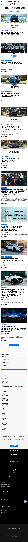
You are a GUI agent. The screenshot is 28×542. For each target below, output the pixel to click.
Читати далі (4, 71)
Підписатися (14, 445)
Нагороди (4, 365)
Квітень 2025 (4, 409)
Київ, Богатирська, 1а (5, 484)
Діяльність (4, 224)
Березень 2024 (5, 424)
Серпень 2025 (5, 404)
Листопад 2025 (5, 400)
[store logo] (14, 1)
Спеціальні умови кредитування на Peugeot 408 (10, 95)
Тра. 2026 (4, 393)
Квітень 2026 (4, 394)
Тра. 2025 (4, 408)
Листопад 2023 (5, 428)
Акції (2, 30)
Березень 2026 (5, 395)
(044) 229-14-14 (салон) (5, 486)
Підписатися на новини (14, 11)
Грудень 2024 (5, 414)
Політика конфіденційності (14, 528)
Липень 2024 (4, 419)
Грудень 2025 (5, 399)
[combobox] (14, 350)
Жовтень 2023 (5, 429)
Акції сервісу (8, 60)
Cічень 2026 (4, 398)
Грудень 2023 (5, 427)
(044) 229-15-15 (4, 512)
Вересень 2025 (5, 403)
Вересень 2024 (5, 418)
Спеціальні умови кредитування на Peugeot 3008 (10, 160)
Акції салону (8, 30)
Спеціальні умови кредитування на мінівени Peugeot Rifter (13, 128)
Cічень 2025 (4, 413)
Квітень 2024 (4, 423)
